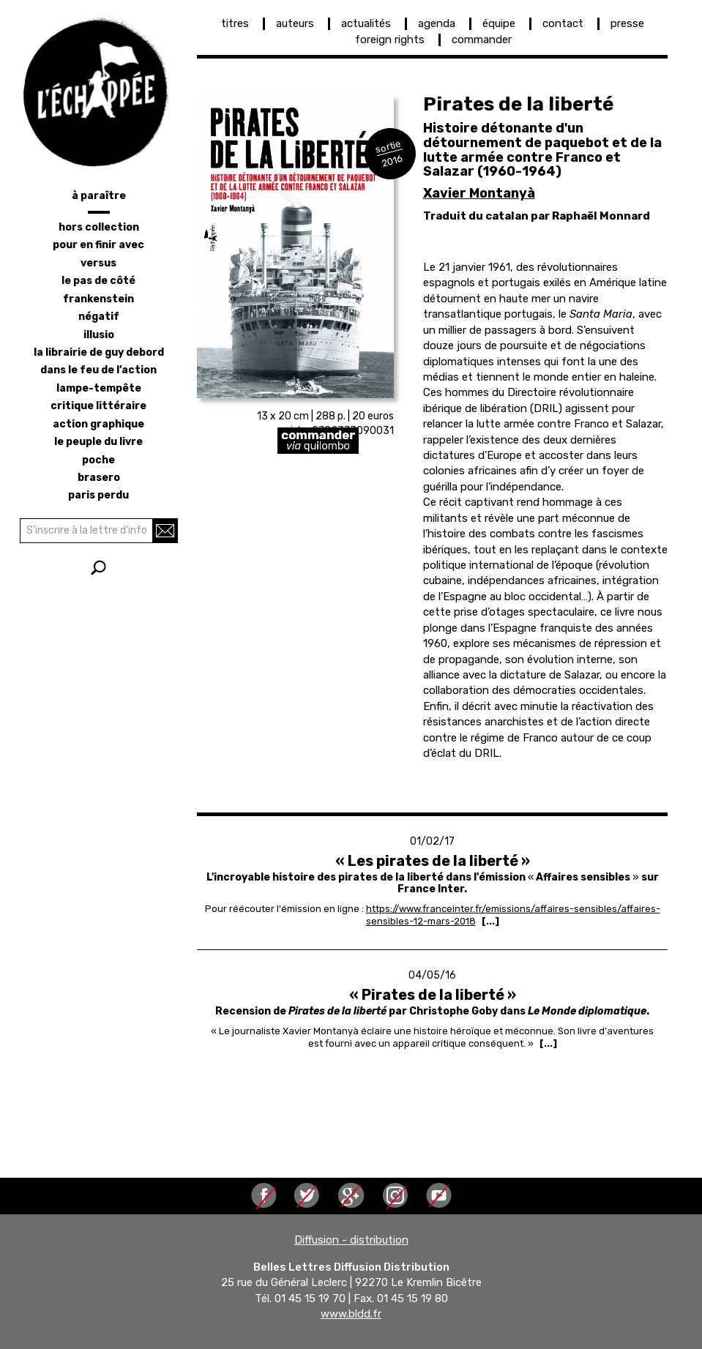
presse (627, 23)
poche (98, 460)
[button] (295, 246)
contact (562, 23)
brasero (99, 477)
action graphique (98, 424)
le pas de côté (98, 280)
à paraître (99, 196)
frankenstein (98, 299)
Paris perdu (98, 495)
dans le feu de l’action (98, 370)
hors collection (99, 227)
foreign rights (390, 39)
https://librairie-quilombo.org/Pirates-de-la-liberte (375, 440)
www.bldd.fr (351, 1314)
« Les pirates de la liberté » (432, 861)
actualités (366, 23)
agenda (436, 23)
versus (98, 263)
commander (482, 39)
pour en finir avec (98, 245)
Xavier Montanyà (479, 193)
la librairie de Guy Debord (99, 352)
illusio (98, 335)
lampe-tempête (98, 388)
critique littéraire (98, 406)
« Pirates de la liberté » (432, 995)
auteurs (295, 23)
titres (235, 23)
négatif (98, 316)
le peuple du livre (98, 442)
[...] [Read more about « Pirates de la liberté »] (548, 1043)
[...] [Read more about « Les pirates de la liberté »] (490, 921)
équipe (498, 23)
